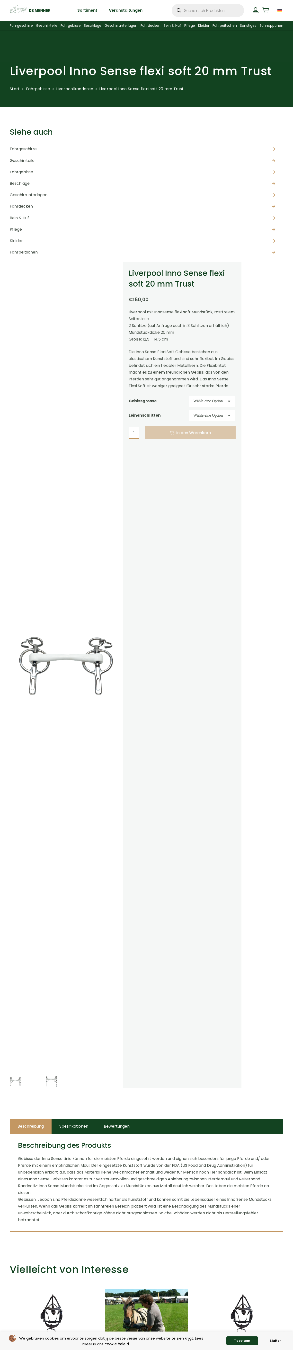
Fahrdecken (21, 206)
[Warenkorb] (265, 10)
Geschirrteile (22, 160)
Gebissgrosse (143, 401)
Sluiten (276, 1341)
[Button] (255, 10)
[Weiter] (291, 1331)
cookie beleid (117, 1344)
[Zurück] (1, 1331)
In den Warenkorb (193, 433)
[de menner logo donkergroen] (30, 10)
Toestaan (242, 1341)
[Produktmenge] (134, 432)
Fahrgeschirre (23, 149)
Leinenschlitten (145, 415)
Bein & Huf (19, 218)
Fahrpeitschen (24, 252)
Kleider (16, 241)
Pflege (16, 229)
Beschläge (20, 183)
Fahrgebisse (38, 89)
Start (15, 89)
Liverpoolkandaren (74, 89)
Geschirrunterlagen (28, 195)
